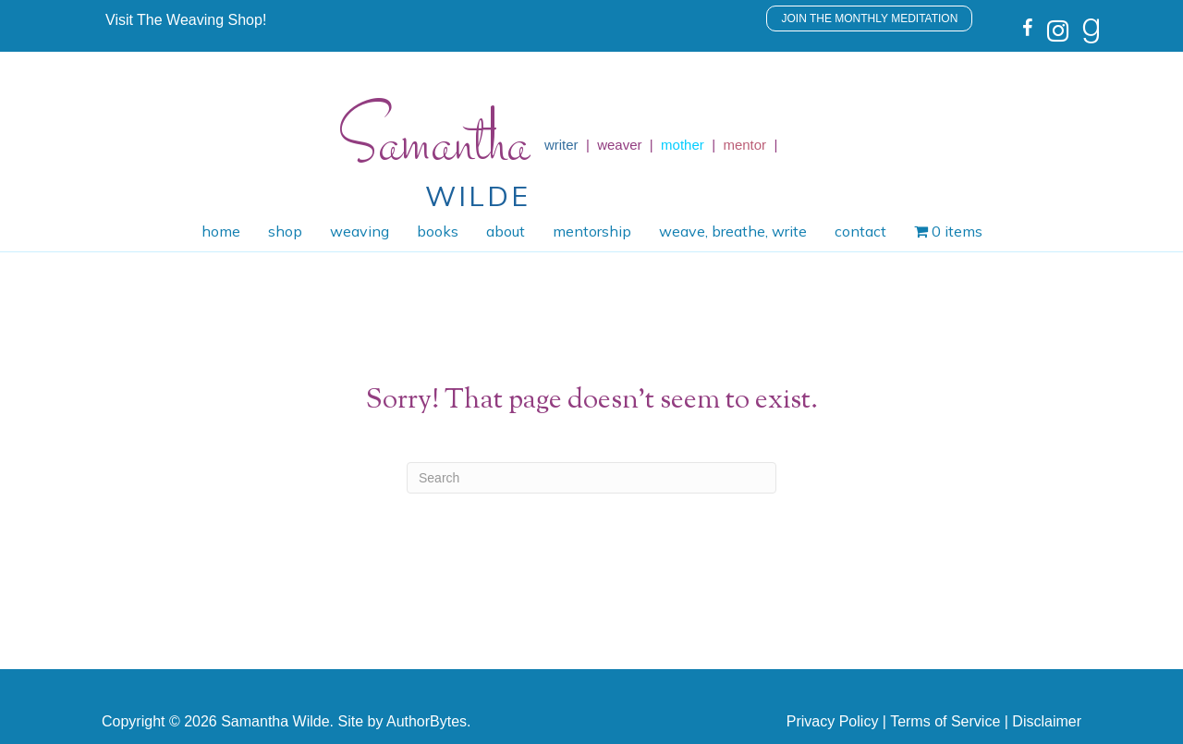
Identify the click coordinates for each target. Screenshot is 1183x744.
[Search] (591, 478)
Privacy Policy (833, 721)
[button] (186, 20)
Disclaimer (1046, 721)
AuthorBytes (426, 721)
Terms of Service (945, 721)
